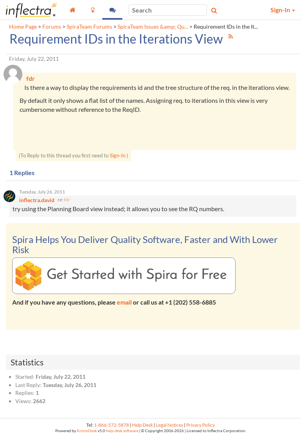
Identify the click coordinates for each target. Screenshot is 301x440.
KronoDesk (87, 433)
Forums (51, 27)
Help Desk (142, 427)
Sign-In (117, 156)
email (124, 304)
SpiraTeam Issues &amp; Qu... (153, 27)
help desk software (122, 433)
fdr (67, 201)
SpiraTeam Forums (89, 27)
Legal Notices (169, 427)
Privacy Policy (200, 427)
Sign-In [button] (282, 9)
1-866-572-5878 (111, 427)
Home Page (23, 27)
